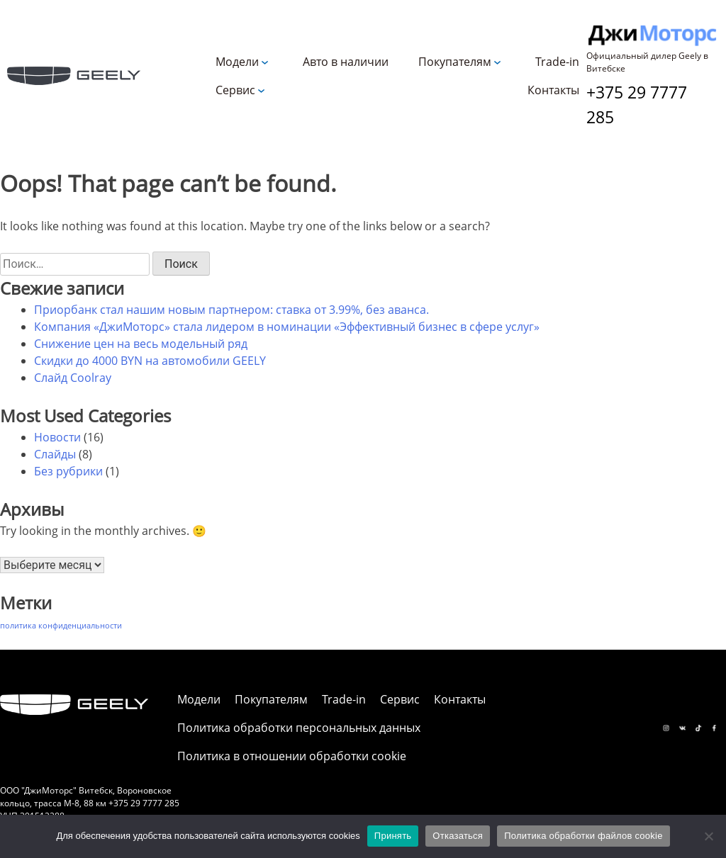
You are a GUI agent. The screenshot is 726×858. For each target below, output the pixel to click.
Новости (57, 437)
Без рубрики (68, 471)
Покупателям (454, 61)
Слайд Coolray (72, 377)
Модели (237, 61)
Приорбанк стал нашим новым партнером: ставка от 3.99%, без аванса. (231, 309)
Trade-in (557, 61)
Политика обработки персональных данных (298, 727)
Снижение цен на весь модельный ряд (140, 343)
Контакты (553, 90)
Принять (393, 835)
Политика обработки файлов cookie (583, 835)
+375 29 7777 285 (636, 104)
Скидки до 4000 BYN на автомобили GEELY (150, 360)
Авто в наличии (346, 61)
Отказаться (457, 835)
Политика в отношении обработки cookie (291, 756)
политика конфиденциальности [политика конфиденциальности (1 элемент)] (61, 626)
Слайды (55, 454)
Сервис (235, 90)
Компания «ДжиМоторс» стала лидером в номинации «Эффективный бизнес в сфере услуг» (287, 326)
